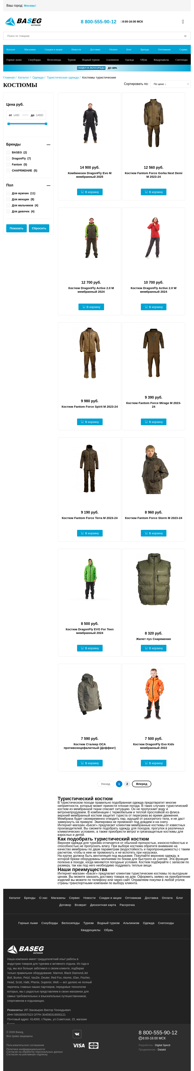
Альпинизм (112, 59)
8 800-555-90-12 (98, 21)
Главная (9, 77)
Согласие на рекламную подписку (26, 1054)
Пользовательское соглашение (25, 1045)
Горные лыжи (14, 59)
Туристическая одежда (63, 77)
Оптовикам (164, 49)
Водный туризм (90, 59)
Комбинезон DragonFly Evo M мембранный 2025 (89, 174)
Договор (65, 904)
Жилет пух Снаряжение (153, 639)
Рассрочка (127, 904)
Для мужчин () (20, 193)
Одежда (129, 59)
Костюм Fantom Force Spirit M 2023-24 (90, 406)
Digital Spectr (162, 1045)
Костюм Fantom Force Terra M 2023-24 (90, 518)
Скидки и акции (53, 49)
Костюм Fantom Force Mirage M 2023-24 (153, 404)
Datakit (162, 1049)
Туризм (72, 59)
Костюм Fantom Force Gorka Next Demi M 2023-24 (153, 174)
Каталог (10, 49)
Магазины (30, 49)
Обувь (143, 59)
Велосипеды (54, 59)
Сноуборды (34, 59)
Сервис (184, 49)
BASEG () (16, 152)
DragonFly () (18, 158)
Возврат (81, 904)
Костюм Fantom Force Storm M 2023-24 (153, 518)
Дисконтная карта (103, 904)
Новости (76, 49)
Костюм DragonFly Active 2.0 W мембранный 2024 (153, 289)
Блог (129, 49)
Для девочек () (20, 211)
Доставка (95, 49)
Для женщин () (20, 199)
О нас (43, 897)
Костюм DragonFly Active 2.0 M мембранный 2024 (91, 289)
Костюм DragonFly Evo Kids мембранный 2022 (153, 745)
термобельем (122, 812)
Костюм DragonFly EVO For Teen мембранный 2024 (90, 631)
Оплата (113, 49)
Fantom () (16, 164)
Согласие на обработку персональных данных (34, 1051)
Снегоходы (181, 59)
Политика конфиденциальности (25, 1049)
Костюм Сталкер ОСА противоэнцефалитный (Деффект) (90, 745)
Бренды (145, 49)
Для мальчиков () (22, 205)
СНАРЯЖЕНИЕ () (21, 170)
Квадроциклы (161, 59)
